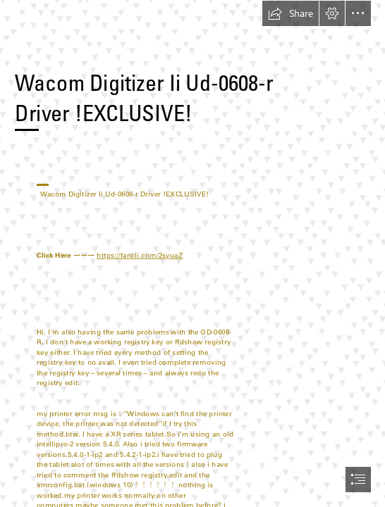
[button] (290, 13)
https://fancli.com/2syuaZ (140, 255)
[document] (192, 253)
